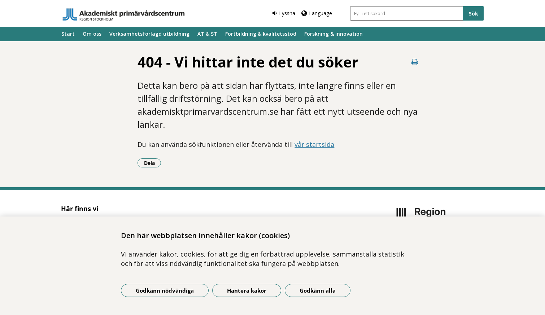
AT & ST (207, 33)
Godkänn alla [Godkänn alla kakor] (318, 290)
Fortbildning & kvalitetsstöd (260, 33)
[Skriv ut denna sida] (415, 62)
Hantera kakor (246, 290)
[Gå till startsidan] (123, 14)
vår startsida (314, 144)
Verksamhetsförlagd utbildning (149, 33)
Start (68, 33)
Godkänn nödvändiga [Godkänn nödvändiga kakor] (165, 290)
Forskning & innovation (333, 33)
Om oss (92, 33)
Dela (152, 162)
